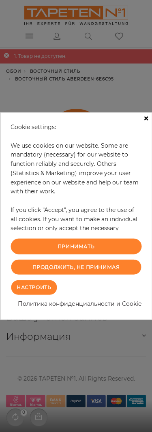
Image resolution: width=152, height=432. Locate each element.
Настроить (34, 287)
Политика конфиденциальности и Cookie (79, 303)
